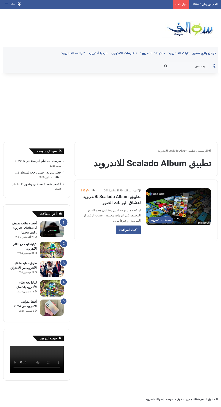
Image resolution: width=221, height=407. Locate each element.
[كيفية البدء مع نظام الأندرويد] (52, 250)
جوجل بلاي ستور (204, 53)
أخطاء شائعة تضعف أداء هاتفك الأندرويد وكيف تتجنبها (24, 228)
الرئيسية (204, 150)
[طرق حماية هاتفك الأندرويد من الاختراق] (52, 269)
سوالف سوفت (47, 151)
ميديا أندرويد (97, 53)
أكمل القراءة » (128, 230)
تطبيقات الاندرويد (123, 53)
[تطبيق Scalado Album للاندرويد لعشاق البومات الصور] (178, 206)
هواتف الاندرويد (73, 53)
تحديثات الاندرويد (152, 53)
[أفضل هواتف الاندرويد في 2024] (52, 308)
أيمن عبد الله (130, 190)
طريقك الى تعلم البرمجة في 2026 (39, 160)
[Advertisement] (110, 105)
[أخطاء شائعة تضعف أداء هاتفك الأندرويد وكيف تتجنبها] (52, 229)
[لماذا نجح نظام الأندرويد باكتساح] (52, 288)
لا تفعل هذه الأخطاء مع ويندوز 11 (41, 184)
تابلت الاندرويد (178, 53)
